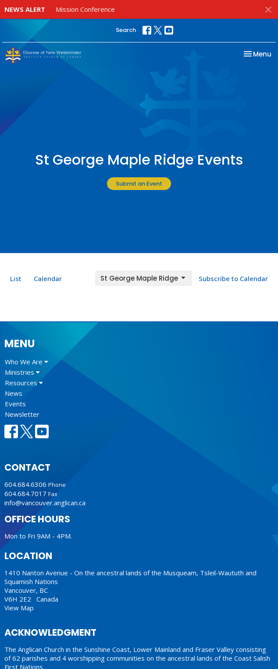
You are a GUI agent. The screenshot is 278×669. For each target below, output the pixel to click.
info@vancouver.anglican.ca (45, 502)
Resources (24, 382)
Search (126, 30)
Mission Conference (85, 9)
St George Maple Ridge (143, 278)
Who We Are (26, 361)
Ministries (22, 372)
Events (15, 403)
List (15, 278)
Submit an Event (139, 184)
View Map (19, 607)
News (13, 393)
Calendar (48, 278)
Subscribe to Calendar (233, 278)
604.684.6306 (25, 484)
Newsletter (22, 414)
